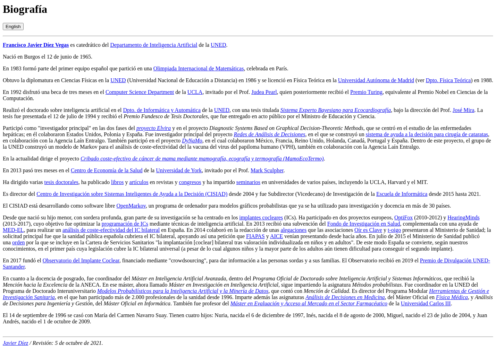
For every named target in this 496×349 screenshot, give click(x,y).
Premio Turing (366, 92)
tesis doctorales (61, 182)
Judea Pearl (264, 92)
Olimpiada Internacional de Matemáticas (198, 68)
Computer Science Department (140, 92)
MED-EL (13, 230)
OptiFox (403, 217)
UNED (218, 45)
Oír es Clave (368, 230)
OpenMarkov (130, 206)
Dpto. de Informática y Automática (162, 110)
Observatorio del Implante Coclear (81, 260)
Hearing (456, 217)
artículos (138, 182)
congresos (190, 182)
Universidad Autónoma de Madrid (376, 80)
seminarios (248, 182)
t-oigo (394, 230)
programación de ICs (125, 224)
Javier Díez (15, 343)
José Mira (463, 110)
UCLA (195, 92)
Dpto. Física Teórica (448, 80)
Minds (472, 217)
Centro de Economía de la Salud (107, 170)
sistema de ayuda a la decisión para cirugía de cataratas (427, 134)
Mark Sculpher (267, 170)
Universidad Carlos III (426, 303)
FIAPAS (255, 236)
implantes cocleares (261, 217)
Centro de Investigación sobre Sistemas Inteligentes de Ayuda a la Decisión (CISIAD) (131, 194)
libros (117, 182)
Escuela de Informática (401, 194)
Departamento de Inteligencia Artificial (153, 45)
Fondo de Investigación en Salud (363, 224)
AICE (276, 236)
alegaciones (294, 230)
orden (18, 242)
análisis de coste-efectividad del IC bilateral (111, 230)
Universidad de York (179, 170)
